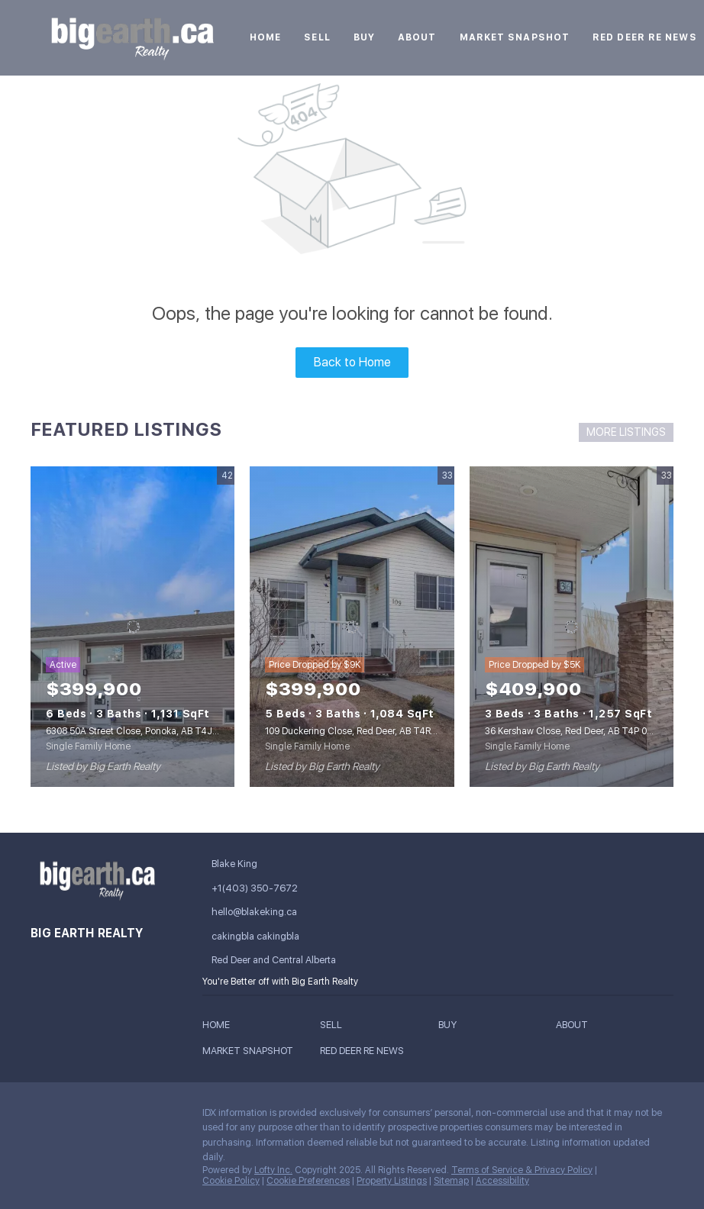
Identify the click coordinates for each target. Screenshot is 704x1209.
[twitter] (103, 1116)
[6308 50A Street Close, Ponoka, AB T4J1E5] (132, 626)
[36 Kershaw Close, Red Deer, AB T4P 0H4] (571, 626)
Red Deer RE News (645, 37)
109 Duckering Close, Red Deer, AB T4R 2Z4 (357, 731)
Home (265, 37)
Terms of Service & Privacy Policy (522, 1170)
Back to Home (352, 362)
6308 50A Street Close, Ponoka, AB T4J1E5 (136, 731)
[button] (219, 1027)
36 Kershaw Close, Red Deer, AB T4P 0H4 (572, 731)
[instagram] (133, 1116)
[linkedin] (72, 1116)
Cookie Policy (231, 1180)
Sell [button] (317, 37)
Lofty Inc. (273, 1170)
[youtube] (164, 1116)
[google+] (42, 1149)
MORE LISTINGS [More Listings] (626, 432)
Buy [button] (364, 37)
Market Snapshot (515, 37)
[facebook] (42, 1116)
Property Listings (392, 1180)
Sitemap (451, 1180)
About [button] (417, 37)
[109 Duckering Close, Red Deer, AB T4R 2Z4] (352, 626)
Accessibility (502, 1180)
